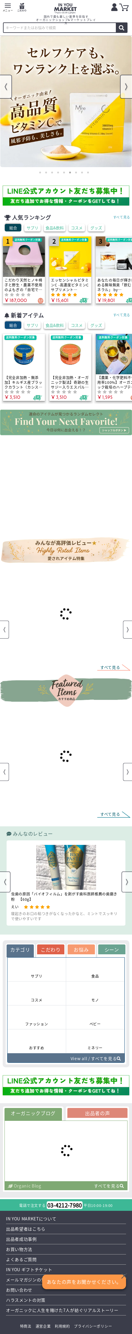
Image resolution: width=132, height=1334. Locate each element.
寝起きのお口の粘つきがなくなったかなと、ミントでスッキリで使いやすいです (64, 916)
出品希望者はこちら (25, 1229)
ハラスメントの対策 (25, 1300)
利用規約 (62, 1326)
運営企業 (43, 1326)
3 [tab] (52, 172)
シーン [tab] (111, 949)
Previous (6, 87)
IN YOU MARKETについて (31, 1219)
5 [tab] (64, 172)
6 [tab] (70, 172)
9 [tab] (88, 172)
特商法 (25, 1326)
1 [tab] (40, 172)
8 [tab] (82, 172)
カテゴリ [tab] (20, 949)
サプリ (32, 228)
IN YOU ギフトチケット (29, 1270)
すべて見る (122, 217)
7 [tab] (76, 172)
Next (126, 87)
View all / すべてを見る (95, 1058)
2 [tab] (46, 172)
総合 (13, 228)
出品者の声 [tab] (97, 1113)
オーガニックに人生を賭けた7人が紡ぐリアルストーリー (62, 1310)
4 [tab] (58, 172)
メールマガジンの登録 (28, 1280)
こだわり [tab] (51, 949)
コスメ (77, 228)
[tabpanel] (66, 101)
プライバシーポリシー (93, 1326)
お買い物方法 (19, 1249)
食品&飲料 (54, 228)
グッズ (96, 228)
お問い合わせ (19, 1290)
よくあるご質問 (21, 1260)
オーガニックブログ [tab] (33, 1113)
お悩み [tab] (81, 949)
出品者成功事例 (21, 1239)
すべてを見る (109, 1186)
